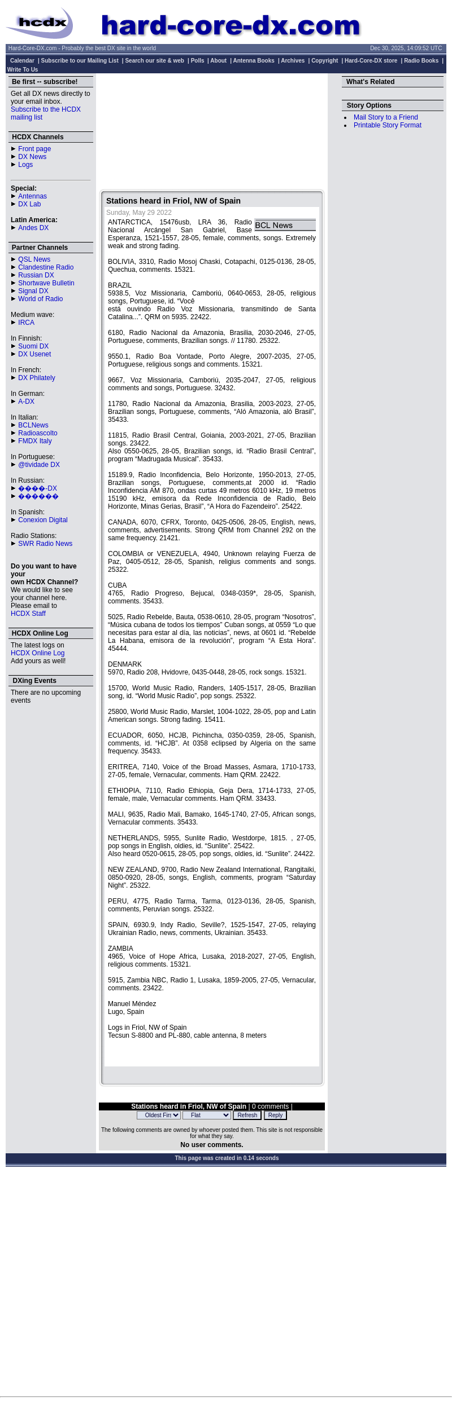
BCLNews (33, 425)
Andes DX (33, 228)
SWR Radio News (45, 544)
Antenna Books (254, 61)
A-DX (26, 401)
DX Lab (29, 204)
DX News (32, 157)
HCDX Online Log (37, 653)
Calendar (22, 61)
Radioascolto (37, 433)
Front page (34, 149)
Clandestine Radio (45, 267)
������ (38, 496)
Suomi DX (33, 346)
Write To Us (22, 70)
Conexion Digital (42, 520)
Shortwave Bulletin (46, 283)
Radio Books (421, 61)
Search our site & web (154, 61)
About (218, 61)
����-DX (37, 488)
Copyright (324, 61)
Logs (25, 165)
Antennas (32, 196)
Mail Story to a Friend (386, 117)
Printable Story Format (387, 125)
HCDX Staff (28, 614)
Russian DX (36, 275)
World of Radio (40, 299)
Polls (198, 61)
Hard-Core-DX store (371, 61)
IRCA (26, 323)
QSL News (34, 259)
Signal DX (33, 291)
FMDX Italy (34, 441)
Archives (293, 61)
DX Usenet (34, 354)
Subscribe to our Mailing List (80, 61)
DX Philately (36, 378)
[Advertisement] (211, 132)
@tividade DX (39, 465)
